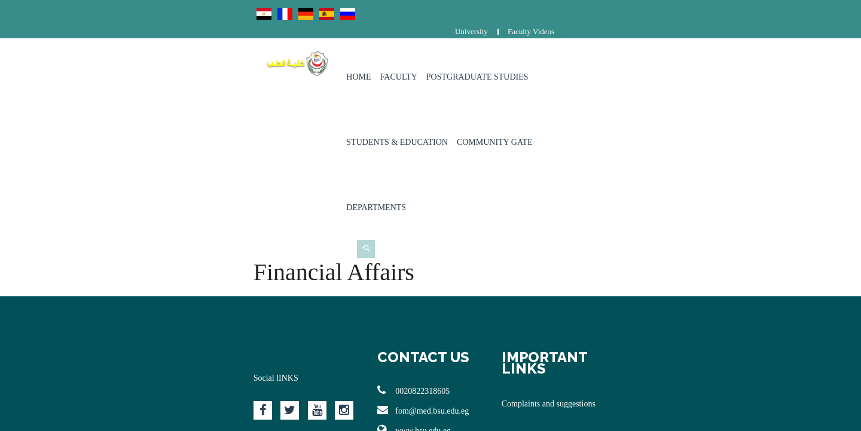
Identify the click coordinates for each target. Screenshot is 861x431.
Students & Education (537, 59)
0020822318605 (356, 224)
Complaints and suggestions (606, 226)
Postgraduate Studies (426, 59)
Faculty (347, 59)
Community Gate (634, 59)
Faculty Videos (757, 10)
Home (307, 59)
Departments (711, 59)
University (697, 10)
